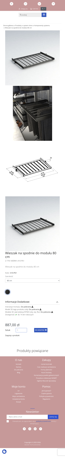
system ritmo (27, 26)
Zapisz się (53, 417)
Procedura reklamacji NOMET (46, 378)
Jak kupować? (46, 391)
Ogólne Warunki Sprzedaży (46, 381)
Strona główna (8, 26)
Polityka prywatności (46, 396)
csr (19, 391)
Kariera (18, 367)
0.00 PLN (34, 9)
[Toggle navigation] (44, 15)
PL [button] (43, 9)
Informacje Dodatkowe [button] (17, 301)
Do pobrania (26, 307)
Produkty (18, 26)
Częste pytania (46, 393)
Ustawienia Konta (18, 399)
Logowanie (18, 393)
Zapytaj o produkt (12, 335)
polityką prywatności (43, 421)
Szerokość (9, 276)
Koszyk (18, 402)
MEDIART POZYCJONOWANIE (32, 445)
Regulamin (46, 399)
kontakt (18, 364)
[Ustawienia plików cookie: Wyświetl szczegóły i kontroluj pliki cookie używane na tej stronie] (4, 451)
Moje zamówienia (18, 396)
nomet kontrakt (46, 364)
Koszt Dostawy (46, 373)
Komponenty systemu (42, 26)
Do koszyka (41, 330)
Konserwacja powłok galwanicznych (46, 375)
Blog (18, 373)
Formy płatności (46, 370)
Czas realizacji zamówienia (46, 367)
